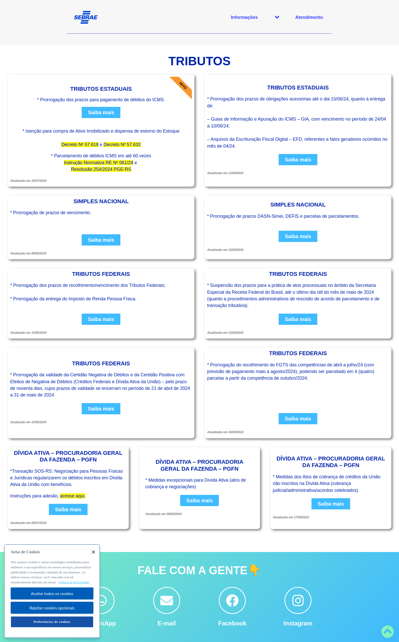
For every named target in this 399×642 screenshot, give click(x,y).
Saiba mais (101, 112)
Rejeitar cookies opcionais (52, 607)
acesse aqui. (73, 495)
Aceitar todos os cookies (52, 593)
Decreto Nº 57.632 (122, 144)
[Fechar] (93, 552)
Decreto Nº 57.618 (79, 144)
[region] (52, 591)
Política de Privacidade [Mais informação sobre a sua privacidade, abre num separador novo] (74, 582)
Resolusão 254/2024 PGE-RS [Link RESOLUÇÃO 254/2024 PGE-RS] (101, 169)
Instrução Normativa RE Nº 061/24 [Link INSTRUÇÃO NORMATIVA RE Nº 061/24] (98, 162)
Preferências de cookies (52, 622)
